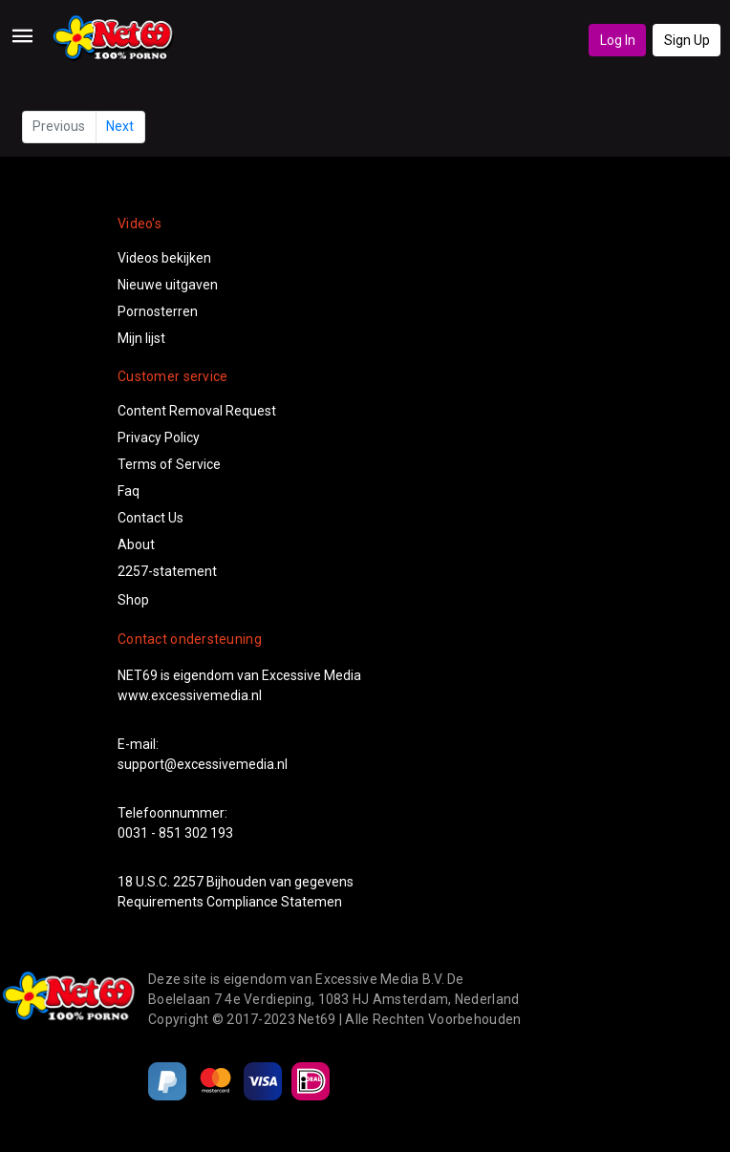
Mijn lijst (141, 338)
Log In (617, 40)
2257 (188, 881)
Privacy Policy (159, 437)
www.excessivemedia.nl (190, 695)
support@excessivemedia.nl (203, 764)
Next (120, 126)
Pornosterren (158, 311)
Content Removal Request (197, 410)
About (136, 544)
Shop (133, 600)
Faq (129, 491)
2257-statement (167, 571)
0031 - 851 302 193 (175, 833)
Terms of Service (169, 464)
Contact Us (150, 517)
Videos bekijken (164, 258)
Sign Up (687, 40)
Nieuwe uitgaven (168, 284)
